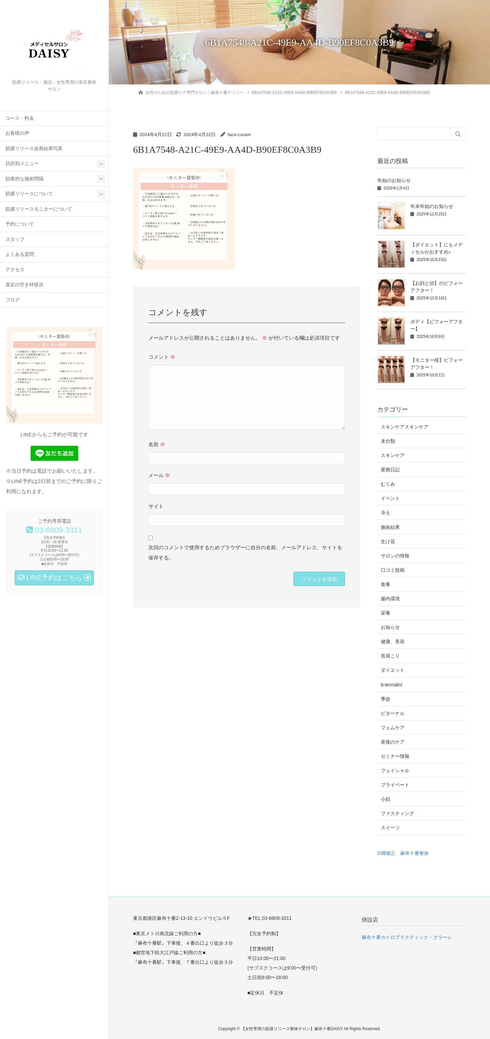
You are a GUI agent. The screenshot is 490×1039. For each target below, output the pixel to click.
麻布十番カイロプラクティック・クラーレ (407, 937)
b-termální (391, 684)
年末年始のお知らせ (431, 206)
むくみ (388, 484)
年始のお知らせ (394, 180)
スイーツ (390, 827)
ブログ (12, 300)
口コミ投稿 (393, 570)
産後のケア (393, 742)
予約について (19, 224)
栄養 (385, 613)
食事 (385, 584)
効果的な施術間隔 (24, 178)
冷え (385, 512)
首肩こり (390, 656)
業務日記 (390, 469)
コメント (161, 357)
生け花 (388, 541)
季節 (385, 699)
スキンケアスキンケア (404, 426)
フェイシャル (395, 770)
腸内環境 (390, 598)
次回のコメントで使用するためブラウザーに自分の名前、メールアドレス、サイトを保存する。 (245, 553)
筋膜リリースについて (29, 193)
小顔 (385, 799)
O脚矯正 (386, 853)
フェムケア (393, 727)
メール (159, 475)
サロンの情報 (395, 555)
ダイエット (393, 670)
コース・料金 (19, 118)
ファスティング (397, 813)
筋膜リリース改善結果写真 (34, 148)
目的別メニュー (22, 163)
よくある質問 (19, 254)
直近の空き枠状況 (24, 284)
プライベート (395, 785)
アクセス (14, 269)
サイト (156, 506)
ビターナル (393, 713)
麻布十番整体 (414, 853)
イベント (390, 498)
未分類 (388, 441)
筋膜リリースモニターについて (38, 209)
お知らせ (390, 627)
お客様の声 (17, 133)
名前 (156, 444)
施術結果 (390, 527)
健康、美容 (393, 641)
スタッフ (14, 239)
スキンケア (393, 455)
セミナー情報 (395, 756)
